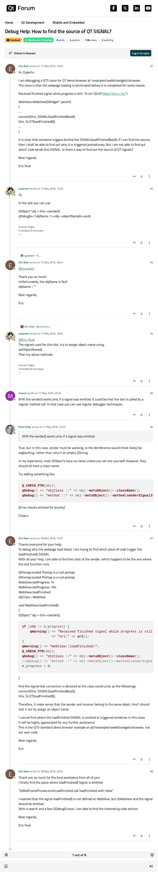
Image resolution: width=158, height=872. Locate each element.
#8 (151, 771)
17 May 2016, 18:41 (52, 262)
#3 (151, 262)
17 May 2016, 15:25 (52, 188)
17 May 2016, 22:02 (54, 427)
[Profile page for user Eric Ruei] (10, 69)
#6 (151, 427)
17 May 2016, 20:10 (49, 393)
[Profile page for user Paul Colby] (10, 430)
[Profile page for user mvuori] (10, 396)
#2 (151, 188)
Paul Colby (25, 427)
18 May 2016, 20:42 (52, 771)
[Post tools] (149, 176)
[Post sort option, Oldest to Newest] (22, 53)
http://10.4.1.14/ (113, 93)
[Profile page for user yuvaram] (10, 191)
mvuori (23, 393)
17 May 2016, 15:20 (52, 66)
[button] (6, 866)
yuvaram (24, 188)
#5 (151, 393)
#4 (151, 333)
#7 (151, 538)
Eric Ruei (24, 66)
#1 (151, 66)
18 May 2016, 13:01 (52, 538)
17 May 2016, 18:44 (52, 333)
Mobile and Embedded (38, 40)
